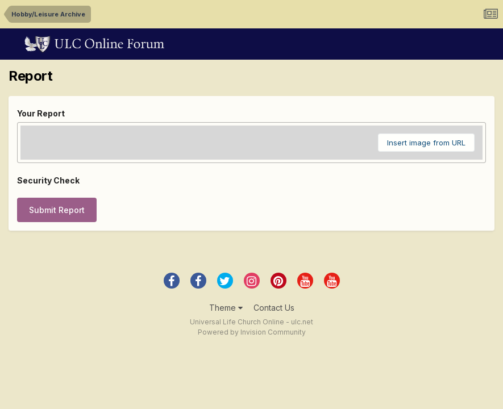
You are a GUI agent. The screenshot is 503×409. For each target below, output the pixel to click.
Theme (226, 307)
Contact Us (273, 307)
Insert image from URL (426, 142)
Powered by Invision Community (252, 332)
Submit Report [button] (57, 210)
